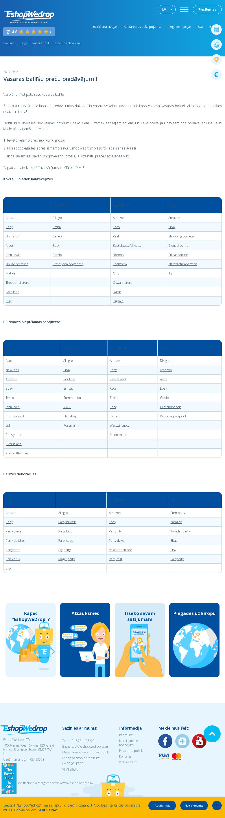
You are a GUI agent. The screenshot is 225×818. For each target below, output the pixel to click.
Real (116, 236)
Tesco (10, 398)
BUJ (200, 26)
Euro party (177, 513)
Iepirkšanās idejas (105, 26)
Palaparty (177, 559)
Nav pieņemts (194, 805)
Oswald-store (122, 282)
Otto (116, 273)
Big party (64, 550)
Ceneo (57, 236)
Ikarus (117, 292)
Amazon (11, 218)
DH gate (166, 361)
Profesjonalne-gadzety (68, 264)
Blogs (23, 43)
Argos (10, 245)
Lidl (8, 425)
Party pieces (14, 531)
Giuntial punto (178, 245)
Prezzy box (13, 435)
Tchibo (114, 398)
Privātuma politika (131, 751)
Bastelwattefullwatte (127, 245)
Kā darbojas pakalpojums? (142, 26)
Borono (118, 255)
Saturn (114, 416)
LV (164, 9)
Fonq (113, 407)
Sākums (9, 43)
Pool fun (69, 379)
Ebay (9, 227)
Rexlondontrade (120, 550)
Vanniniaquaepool (173, 416)
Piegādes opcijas (180, 26)
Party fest (115, 559)
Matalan (11, 273)
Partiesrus (13, 559)
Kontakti (125, 756)
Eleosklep (70, 416)
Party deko (116, 540)
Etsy (8, 301)
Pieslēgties (207, 9)
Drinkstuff (12, 236)
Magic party (66, 559)
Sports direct (15, 416)
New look (12, 370)
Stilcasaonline (178, 255)
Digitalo (118, 301)
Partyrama (13, 550)
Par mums (126, 735)
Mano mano (118, 435)
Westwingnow (119, 425)
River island (14, 444)
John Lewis (13, 255)
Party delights (15, 540)
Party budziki (67, 522)
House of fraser (17, 264)
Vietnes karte (128, 762)
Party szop (65, 540)
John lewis (13, 407)
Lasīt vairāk (47, 810)
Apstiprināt (162, 805)
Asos (9, 361)
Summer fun (72, 398)
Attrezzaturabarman (182, 264)
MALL (67, 407)
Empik (57, 227)
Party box (65, 531)
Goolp (164, 398)
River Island (118, 379)
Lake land (12, 292)
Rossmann (70, 425)
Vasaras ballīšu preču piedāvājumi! (56, 43)
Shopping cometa (181, 236)
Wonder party (180, 531)
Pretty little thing (17, 453)
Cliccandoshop (170, 407)
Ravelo (57, 255)
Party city (115, 531)
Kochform (120, 264)
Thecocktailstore (17, 282)
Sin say (68, 388)
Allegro (57, 218)
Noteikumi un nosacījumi (128, 743)
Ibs (170, 273)
